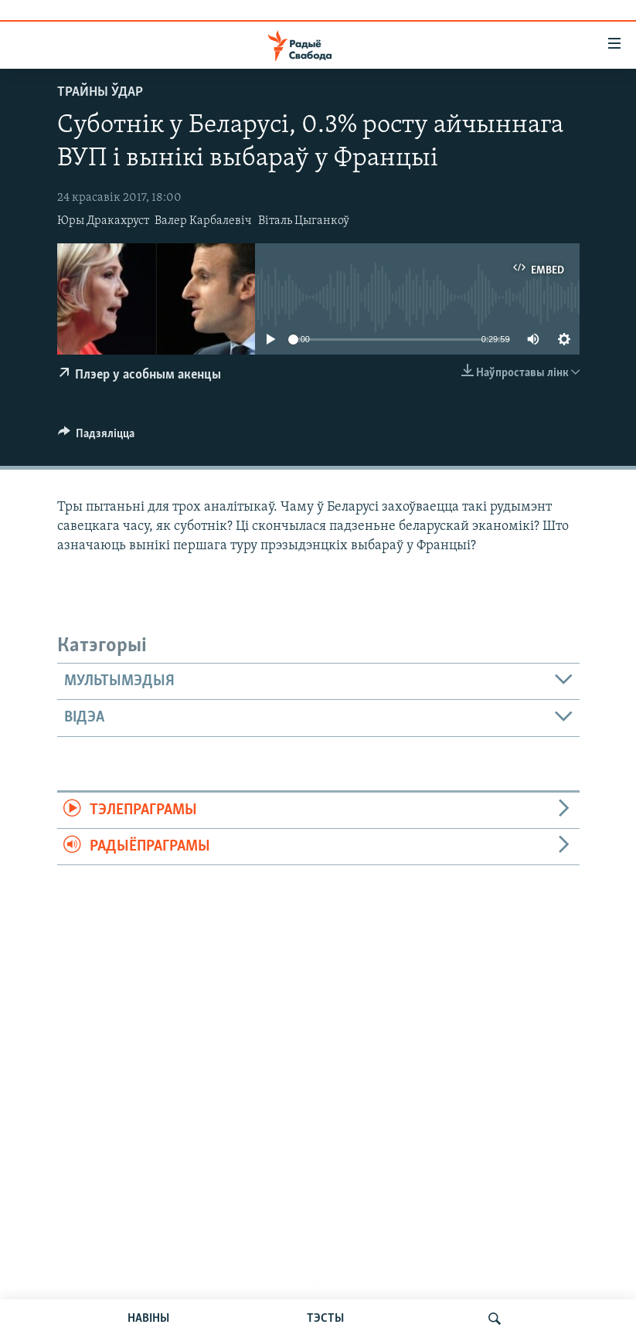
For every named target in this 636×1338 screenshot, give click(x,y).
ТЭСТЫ (325, 1319)
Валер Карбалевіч (203, 221)
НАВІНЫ (148, 1319)
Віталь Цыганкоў (303, 221)
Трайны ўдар (100, 92)
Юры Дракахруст (103, 221)
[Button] (96, 437)
